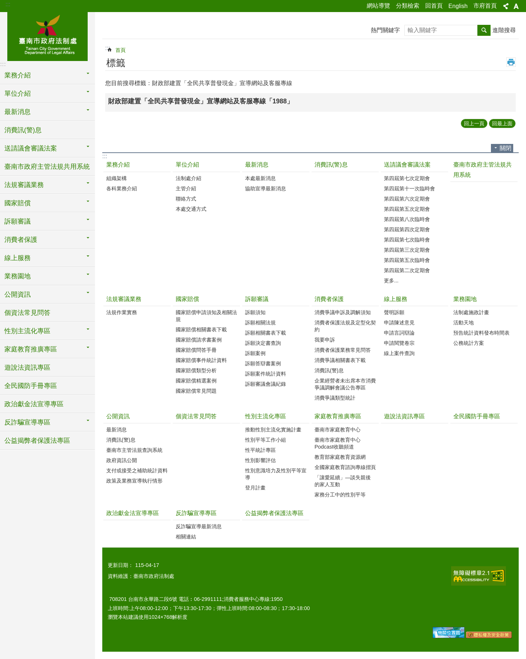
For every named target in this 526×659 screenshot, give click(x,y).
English (458, 6)
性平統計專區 (260, 450)
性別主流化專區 (265, 416)
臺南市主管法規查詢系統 (134, 450)
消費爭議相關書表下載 (340, 360)
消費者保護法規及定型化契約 (345, 326)
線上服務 (395, 299)
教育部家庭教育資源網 (340, 457)
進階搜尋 (504, 30)
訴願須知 (255, 312)
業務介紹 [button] (17, 75)
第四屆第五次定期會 (407, 209)
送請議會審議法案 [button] (30, 148)
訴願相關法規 (260, 322)
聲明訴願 (394, 312)
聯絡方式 (186, 199)
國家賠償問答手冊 (196, 350)
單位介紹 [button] (17, 93)
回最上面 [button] (502, 123)
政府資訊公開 (121, 460)
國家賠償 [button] (17, 203)
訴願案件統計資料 (265, 374)
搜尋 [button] (484, 30)
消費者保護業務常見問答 (343, 350)
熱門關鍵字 (385, 30)
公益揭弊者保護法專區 (37, 440)
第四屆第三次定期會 (407, 250)
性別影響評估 (260, 460)
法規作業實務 (121, 312)
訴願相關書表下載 (265, 333)
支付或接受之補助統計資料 (137, 470)
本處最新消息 (260, 178)
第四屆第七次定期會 (407, 178)
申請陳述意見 (399, 322)
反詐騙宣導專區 (196, 513)
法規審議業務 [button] (24, 184)
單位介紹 (187, 164)
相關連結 (186, 537)
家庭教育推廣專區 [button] (30, 349)
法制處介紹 (188, 178)
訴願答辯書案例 (263, 363)
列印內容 (511, 62)
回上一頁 (474, 123)
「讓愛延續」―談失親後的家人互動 (343, 481)
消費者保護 (329, 299)
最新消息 (256, 164)
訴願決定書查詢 (263, 343)
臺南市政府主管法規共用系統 (47, 166)
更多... (391, 280)
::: (7, 4)
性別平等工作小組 (265, 440)
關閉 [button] (505, 148)
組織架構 (116, 178)
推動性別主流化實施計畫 (273, 430)
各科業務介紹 (121, 188)
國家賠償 (187, 299)
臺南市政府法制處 (47, 35)
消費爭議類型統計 (335, 398)
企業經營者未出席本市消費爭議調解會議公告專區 (345, 384)
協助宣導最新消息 (265, 188)
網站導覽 (378, 6)
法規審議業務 (123, 299)
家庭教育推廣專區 (338, 416)
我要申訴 (325, 340)
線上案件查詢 (399, 353)
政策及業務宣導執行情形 (134, 481)
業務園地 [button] (17, 276)
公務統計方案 (468, 343)
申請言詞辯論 (399, 333)
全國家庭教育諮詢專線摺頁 (345, 467)
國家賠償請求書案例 (199, 340)
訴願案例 (255, 353)
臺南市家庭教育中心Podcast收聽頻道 (338, 443)
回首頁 (434, 6)
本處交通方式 (191, 209)
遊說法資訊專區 (27, 367)
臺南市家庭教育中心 (338, 430)
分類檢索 (407, 6)
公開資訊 (118, 416)
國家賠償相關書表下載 (201, 329)
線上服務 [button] (17, 258)
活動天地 (463, 322)
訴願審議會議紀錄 (265, 384)
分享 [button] (506, 6)
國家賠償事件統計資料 (201, 360)
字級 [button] (516, 6)
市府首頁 (485, 6)
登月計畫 (255, 488)
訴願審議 (256, 299)
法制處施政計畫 (471, 312)
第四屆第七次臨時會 (407, 240)
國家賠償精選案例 (196, 381)
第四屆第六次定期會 (407, 199)
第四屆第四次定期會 (407, 229)
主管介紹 (186, 188)
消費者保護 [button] (20, 239)
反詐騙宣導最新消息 (199, 526)
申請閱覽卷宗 (399, 343)
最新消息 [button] (17, 111)
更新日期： (120, 565)
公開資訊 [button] (17, 294)
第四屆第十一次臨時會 (409, 188)
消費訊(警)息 (23, 130)
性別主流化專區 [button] (27, 331)
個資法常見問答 (27, 312)
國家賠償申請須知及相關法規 (206, 315)
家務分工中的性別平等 (340, 495)
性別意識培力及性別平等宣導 (275, 474)
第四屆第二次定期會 (407, 270)
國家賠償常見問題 (196, 391)
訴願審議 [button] (17, 221)
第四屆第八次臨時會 (407, 219)
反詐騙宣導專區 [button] (27, 422)
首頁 (120, 50)
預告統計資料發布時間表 (481, 333)
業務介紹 (118, 164)
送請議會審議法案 (407, 164)
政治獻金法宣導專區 (34, 404)
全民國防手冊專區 (30, 385)
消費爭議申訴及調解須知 (343, 312)
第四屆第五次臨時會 (407, 260)
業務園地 (465, 299)
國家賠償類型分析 (196, 370)
